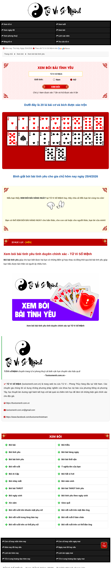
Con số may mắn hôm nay (14, 541)
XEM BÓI (55, 86)
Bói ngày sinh (15, 495)
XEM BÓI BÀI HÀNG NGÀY (33, 198)
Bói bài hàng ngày (70, 452)
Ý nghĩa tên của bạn (71, 466)
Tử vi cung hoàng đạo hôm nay (16, 559)
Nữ (73, 79)
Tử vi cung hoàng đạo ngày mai (70, 559)
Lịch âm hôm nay (10, 553)
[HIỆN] (28, 242)
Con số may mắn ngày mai (68, 541)
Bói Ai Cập (14, 474)
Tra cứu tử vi (62, 42)
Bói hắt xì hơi (67, 474)
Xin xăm (13, 503)
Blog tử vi (7, 42)
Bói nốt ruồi (14, 466)
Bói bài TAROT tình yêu (72, 488)
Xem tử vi (7, 24)
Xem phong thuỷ (9, 36)
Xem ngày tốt (8, 30)
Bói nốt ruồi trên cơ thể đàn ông (76, 524)
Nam (56, 79)
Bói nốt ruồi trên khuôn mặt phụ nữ (26, 510)
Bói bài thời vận (69, 459)
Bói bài (12, 445)
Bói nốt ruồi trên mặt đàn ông (75, 510)
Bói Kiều (65, 445)
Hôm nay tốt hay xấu (12, 547)
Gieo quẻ (65, 503)
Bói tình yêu (14, 452)
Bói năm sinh (67, 481)
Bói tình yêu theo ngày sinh (74, 495)
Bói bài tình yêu (16, 459)
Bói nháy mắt (15, 481)
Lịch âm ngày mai (64, 553)
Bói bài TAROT (16, 488)
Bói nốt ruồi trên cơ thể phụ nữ (23, 524)
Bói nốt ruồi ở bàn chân (72, 517)
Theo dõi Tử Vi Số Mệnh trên (52, 48)
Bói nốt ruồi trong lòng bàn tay (23, 517)
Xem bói (60, 30)
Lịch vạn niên (63, 36)
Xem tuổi (61, 24)
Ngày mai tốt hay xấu (66, 547)
